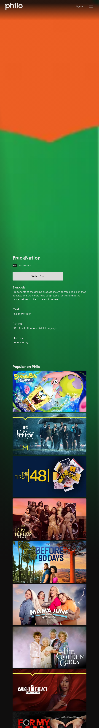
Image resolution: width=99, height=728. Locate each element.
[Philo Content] (91, 6)
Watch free (38, 276)
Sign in (79, 6)
